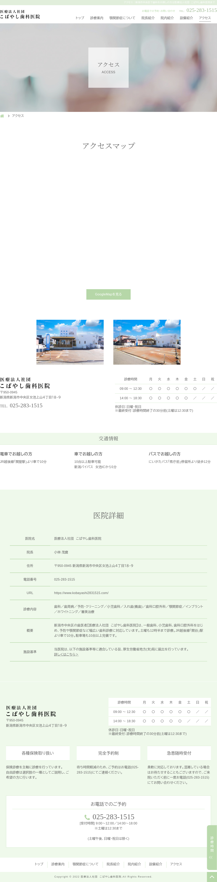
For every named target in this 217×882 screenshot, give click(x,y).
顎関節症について (122, 18)
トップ (80, 18)
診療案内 (96, 18)
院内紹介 (167, 18)
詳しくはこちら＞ (66, 654)
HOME (2, 116)
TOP (212, 877)
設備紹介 (186, 18)
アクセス (205, 18)
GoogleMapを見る (108, 294)
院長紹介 (148, 18)
